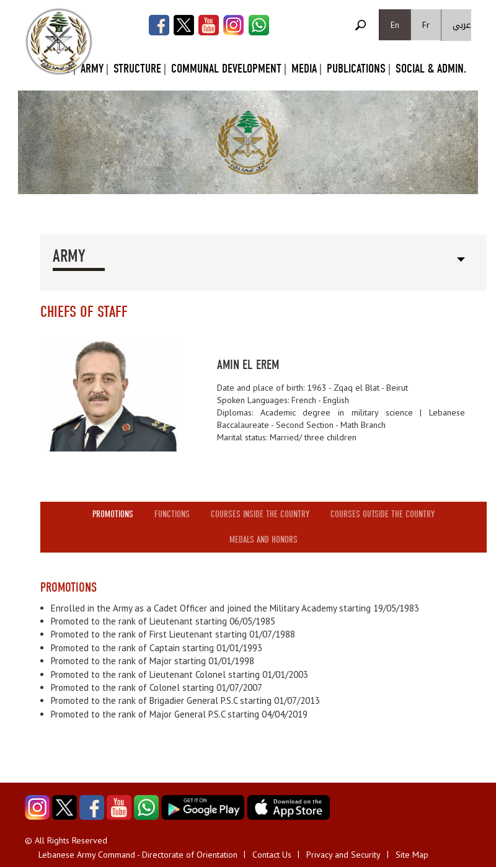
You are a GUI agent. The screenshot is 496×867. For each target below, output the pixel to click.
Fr (426, 24)
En (395, 24)
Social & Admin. (431, 68)
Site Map (412, 854)
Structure (137, 68)
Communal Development (226, 68)
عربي (462, 25)
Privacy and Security (343, 854)
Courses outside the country (382, 514)
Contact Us (271, 854)
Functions (172, 514)
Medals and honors (263, 539)
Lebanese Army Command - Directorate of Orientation (137, 854)
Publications (356, 68)
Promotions (112, 514)
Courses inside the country (260, 514)
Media (304, 68)
